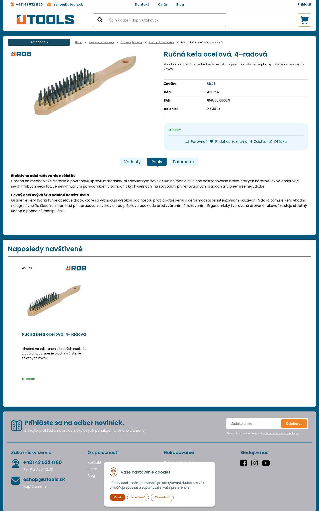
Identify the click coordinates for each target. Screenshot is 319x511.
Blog (180, 4)
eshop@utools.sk (68, 4)
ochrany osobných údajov (281, 433)
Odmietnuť (162, 497)
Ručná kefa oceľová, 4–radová (54, 334)
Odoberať (294, 423)
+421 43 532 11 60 (29, 4)
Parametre (183, 161)
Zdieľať (258, 141)
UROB (211, 83)
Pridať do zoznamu (228, 141)
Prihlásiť (304, 4)
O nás (162, 4)
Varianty (132, 161)
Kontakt (142, 4)
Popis (157, 161)
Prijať (117, 497)
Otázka (278, 141)
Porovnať (196, 141)
